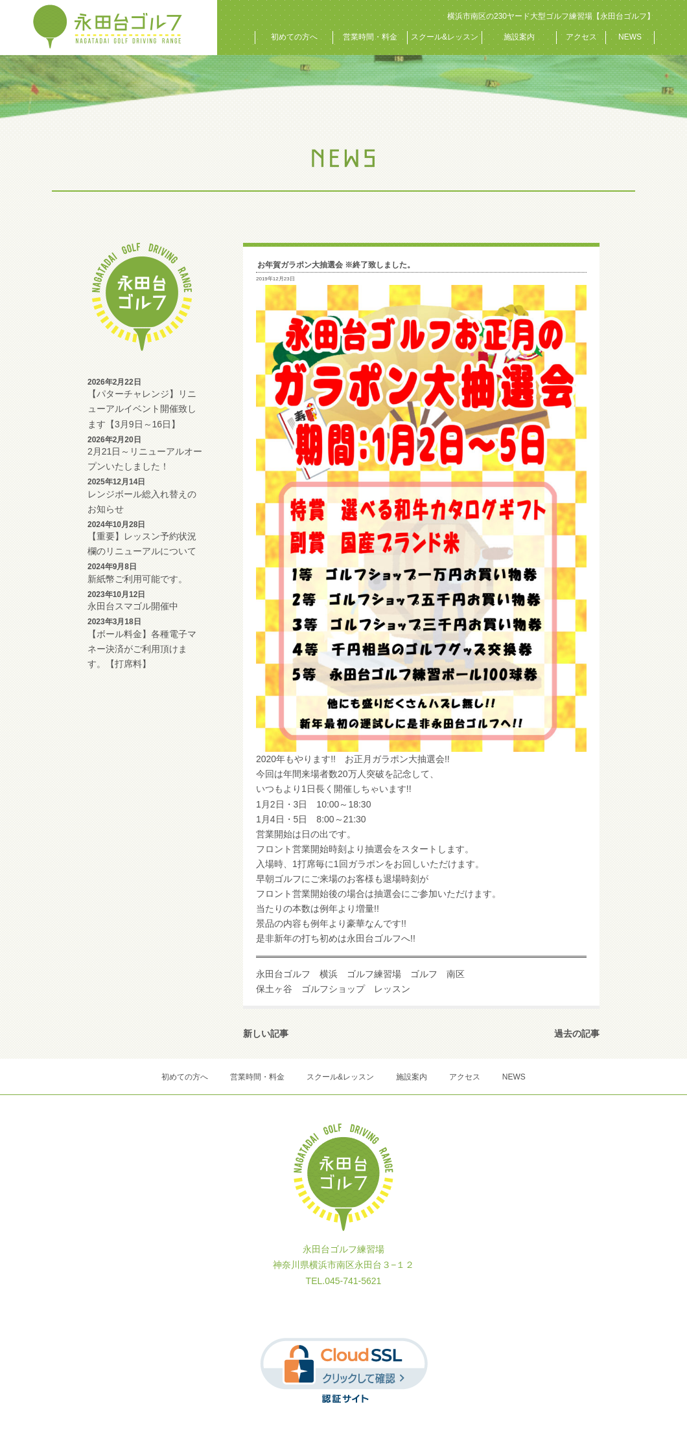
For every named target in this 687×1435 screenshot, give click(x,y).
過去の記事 (577, 1033)
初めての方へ (294, 36)
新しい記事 (265, 1033)
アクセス (581, 36)
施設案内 (519, 36)
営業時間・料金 (370, 36)
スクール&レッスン (444, 36)
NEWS (630, 36)
